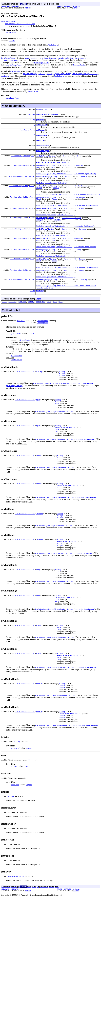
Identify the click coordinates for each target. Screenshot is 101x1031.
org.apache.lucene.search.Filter (20, 24)
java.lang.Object (9, 22)
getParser (40, 133)
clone (4, 319)
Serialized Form (12, 99)
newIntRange (41, 228)
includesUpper (42, 155)
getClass (22, 319)
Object (46, 111)
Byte (32, 161)
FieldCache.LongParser (73, 251)
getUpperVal (41, 138)
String (32, 122)
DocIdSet (31, 116)
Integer (31, 228)
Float (32, 206)
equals (39, 111)
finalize (12, 319)
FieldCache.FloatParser (74, 206)
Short (32, 273)
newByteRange (42, 161)
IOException (42, 341)
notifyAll (40, 319)
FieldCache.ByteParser (73, 171)
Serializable (11, 33)
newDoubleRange (43, 183)
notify (31, 319)
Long (32, 251)
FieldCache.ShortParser (74, 273)
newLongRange (42, 251)
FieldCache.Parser (27, 133)
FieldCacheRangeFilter (20, 161)
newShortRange (42, 273)
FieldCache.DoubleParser (76, 193)
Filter (12, 42)
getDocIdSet (41, 116)
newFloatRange (42, 206)
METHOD (28, 8)
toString (40, 308)
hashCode (40, 144)
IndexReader (53, 116)
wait (49, 319)
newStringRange (43, 296)
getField (40, 122)
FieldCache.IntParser (71, 228)
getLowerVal (41, 127)
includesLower (42, 150)
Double (31, 183)
